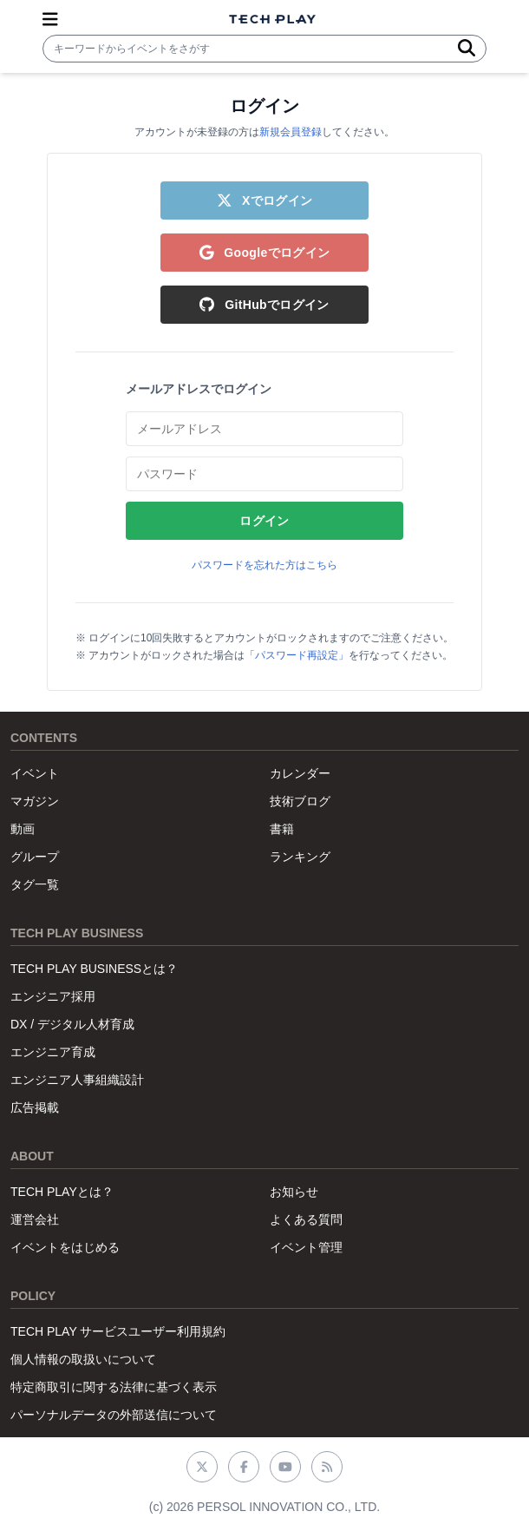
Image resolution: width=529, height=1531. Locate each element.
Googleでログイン (264, 252)
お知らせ (294, 1192)
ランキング (300, 857)
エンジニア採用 (52, 996)
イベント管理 (306, 1247)
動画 (22, 829)
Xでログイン (265, 200)
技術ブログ (300, 801)
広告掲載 (34, 1107)
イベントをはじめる (65, 1247)
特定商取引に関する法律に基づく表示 (113, 1387)
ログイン (264, 521)
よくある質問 (306, 1219)
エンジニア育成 (52, 1052)
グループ (34, 857)
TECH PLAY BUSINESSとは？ (94, 969)
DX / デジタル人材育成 (72, 1024)
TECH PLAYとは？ (62, 1192)
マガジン (34, 801)
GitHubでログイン (264, 304)
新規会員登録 (290, 132)
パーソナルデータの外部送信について (113, 1415)
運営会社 (34, 1219)
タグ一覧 (34, 884)
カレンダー (300, 773)
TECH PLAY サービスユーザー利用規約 (117, 1331)
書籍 (282, 829)
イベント (34, 773)
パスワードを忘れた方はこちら (264, 565)
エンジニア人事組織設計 (77, 1080)
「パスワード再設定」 (297, 655)
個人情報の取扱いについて (83, 1359)
